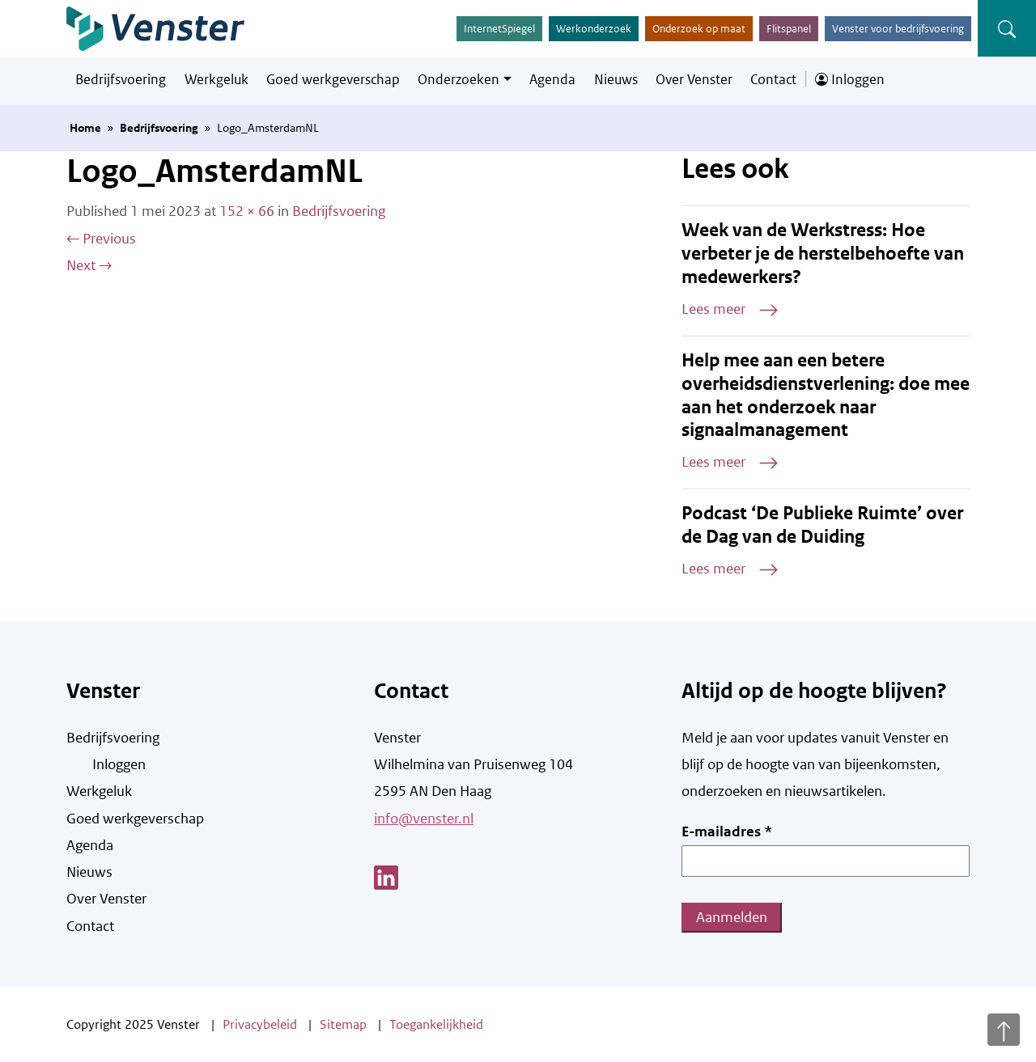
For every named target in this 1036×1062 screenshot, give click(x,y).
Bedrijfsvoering (120, 79)
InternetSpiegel (499, 29)
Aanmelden (731, 917)
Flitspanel (788, 29)
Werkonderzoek (593, 29)
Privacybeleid (260, 1024)
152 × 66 (246, 211)
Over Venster (694, 79)
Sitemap (343, 1024)
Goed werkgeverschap (333, 79)
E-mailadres (726, 831)
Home (85, 128)
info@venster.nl (423, 818)
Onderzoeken (458, 79)
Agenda (552, 79)
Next (89, 265)
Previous (101, 239)
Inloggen (850, 79)
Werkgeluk (216, 79)
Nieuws (616, 79)
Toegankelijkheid (436, 1024)
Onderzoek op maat (698, 29)
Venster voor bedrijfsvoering (898, 29)
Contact (773, 79)
